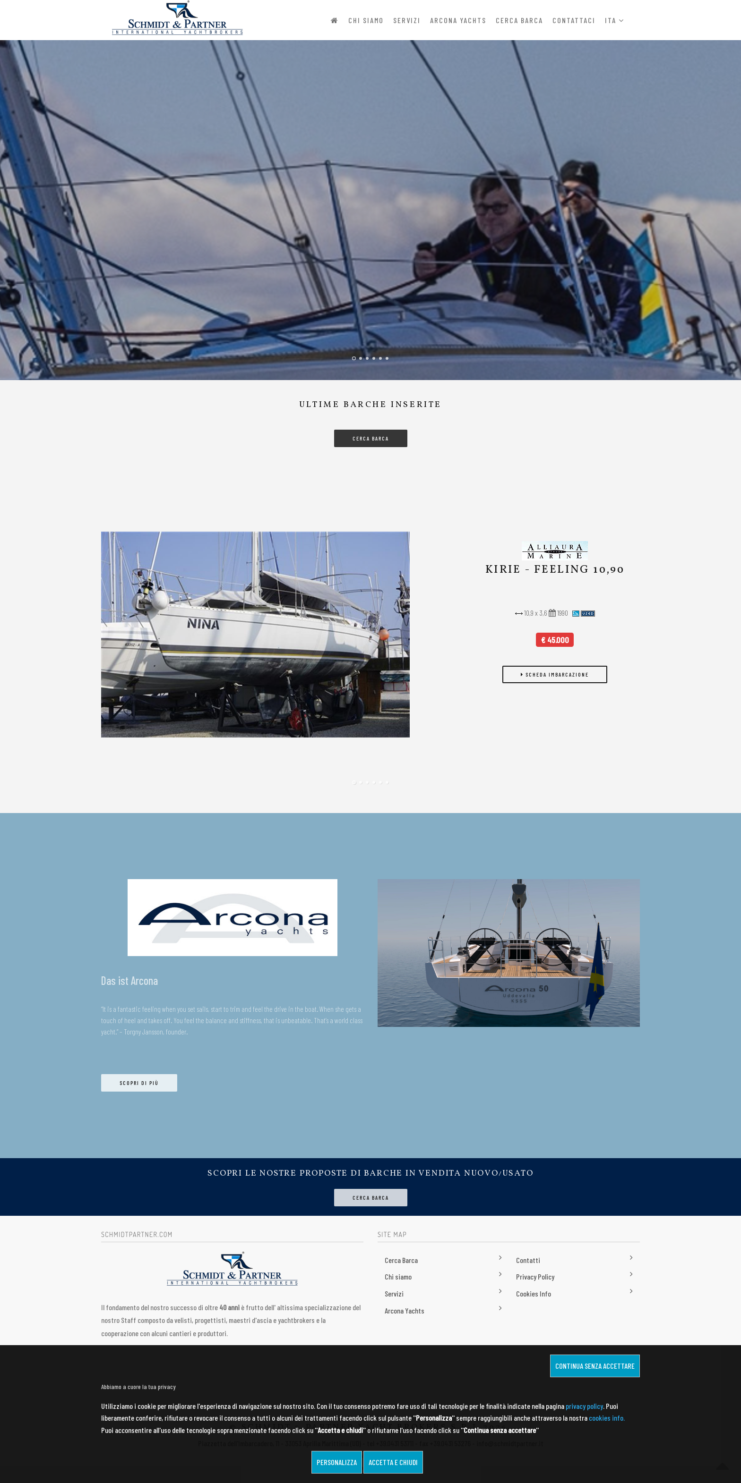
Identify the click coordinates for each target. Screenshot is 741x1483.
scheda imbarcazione (555, 674)
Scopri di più (139, 1083)
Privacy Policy (535, 1276)
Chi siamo (366, 20)
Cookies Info (533, 1293)
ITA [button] (614, 20)
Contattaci (573, 20)
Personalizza (337, 1462)
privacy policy (584, 1405)
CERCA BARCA (371, 438)
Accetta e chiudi (393, 1462)
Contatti (528, 1260)
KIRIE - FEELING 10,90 (554, 570)
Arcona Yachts (458, 20)
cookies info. (607, 1417)
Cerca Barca (519, 20)
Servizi (407, 20)
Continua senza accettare (595, 1365)
